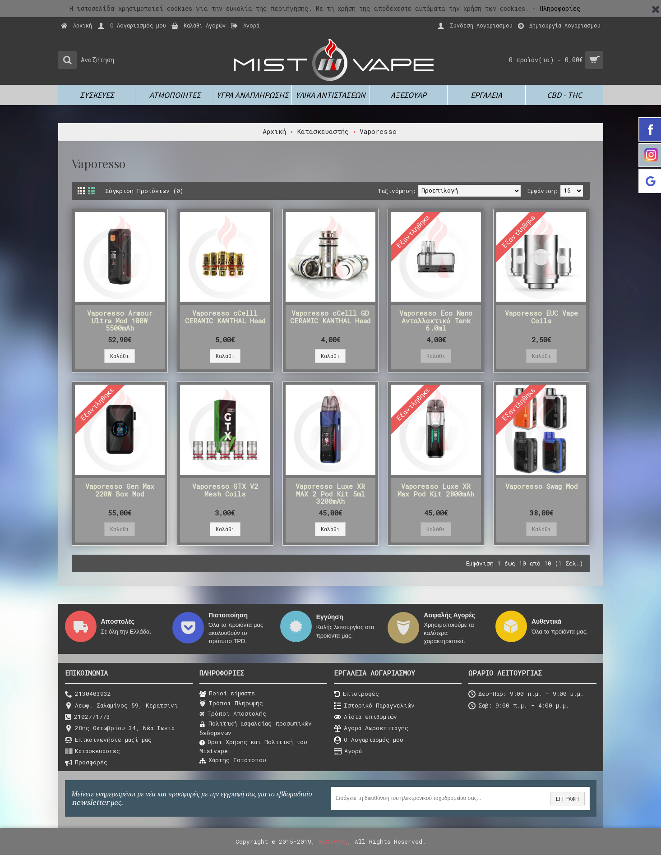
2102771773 (87, 717)
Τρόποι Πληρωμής (231, 703)
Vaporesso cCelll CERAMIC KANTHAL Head (225, 316)
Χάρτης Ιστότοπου (232, 760)
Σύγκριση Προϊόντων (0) (144, 191)
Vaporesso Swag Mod (541, 486)
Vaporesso (378, 131)
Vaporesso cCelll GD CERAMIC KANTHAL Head (330, 316)
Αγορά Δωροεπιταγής (371, 728)
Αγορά (348, 751)
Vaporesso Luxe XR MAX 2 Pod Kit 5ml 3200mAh (330, 494)
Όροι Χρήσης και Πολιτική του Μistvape (253, 746)
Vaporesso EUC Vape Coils (541, 316)
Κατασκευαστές (92, 751)
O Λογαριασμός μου (368, 740)
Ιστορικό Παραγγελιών (374, 706)
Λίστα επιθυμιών (365, 717)
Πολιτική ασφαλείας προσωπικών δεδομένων (255, 727)
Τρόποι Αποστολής (232, 713)
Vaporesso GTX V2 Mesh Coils (225, 490)
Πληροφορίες (560, 8)
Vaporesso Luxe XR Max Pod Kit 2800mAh (436, 490)
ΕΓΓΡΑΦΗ (567, 798)
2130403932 (88, 694)
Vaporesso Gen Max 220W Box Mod (119, 490)
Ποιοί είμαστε (227, 693)
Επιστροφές (356, 694)
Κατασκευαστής (323, 131)
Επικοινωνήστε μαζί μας (108, 740)
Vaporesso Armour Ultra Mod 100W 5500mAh (120, 320)
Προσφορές (86, 763)
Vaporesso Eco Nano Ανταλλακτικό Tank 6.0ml (435, 320)
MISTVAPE (333, 841)
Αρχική (274, 131)
